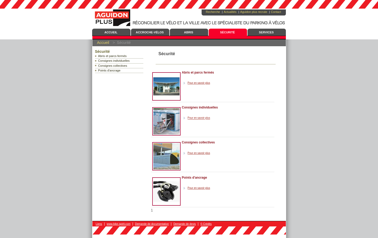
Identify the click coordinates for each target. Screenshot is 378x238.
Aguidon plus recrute (253, 11)
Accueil (111, 32)
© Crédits (206, 224)
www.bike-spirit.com (118, 224)
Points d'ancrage (109, 70)
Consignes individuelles (114, 60)
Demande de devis (185, 224)
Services (266, 32)
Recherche (213, 11)
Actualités (230, 11)
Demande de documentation (152, 224)
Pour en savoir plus (199, 82)
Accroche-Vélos (150, 32)
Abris (188, 32)
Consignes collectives (112, 65)
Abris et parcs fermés (112, 56)
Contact (276, 11)
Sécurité (227, 32)
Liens (99, 224)
